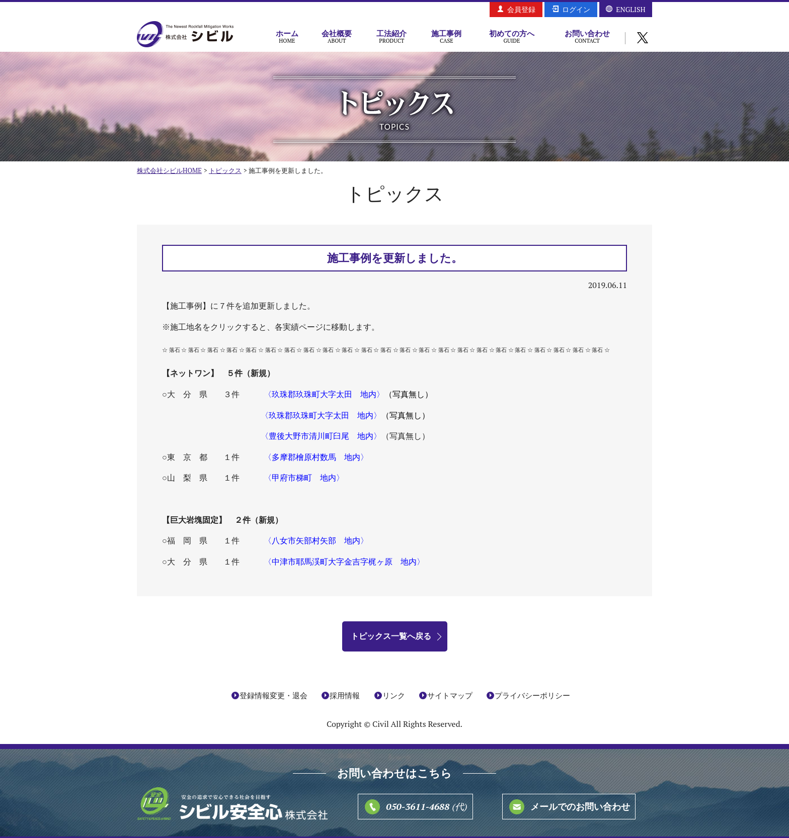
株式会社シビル (185, 35)
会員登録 (521, 9)
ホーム (287, 36)
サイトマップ (449, 695)
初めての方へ (511, 36)
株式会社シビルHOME (169, 170)
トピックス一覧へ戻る (391, 635)
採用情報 (345, 695)
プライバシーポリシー (532, 695)
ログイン (576, 9)
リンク (393, 695)
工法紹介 (391, 36)
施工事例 (446, 36)
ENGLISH (630, 9)
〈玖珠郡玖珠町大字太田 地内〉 (324, 394)
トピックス (225, 170)
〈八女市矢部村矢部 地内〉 (316, 540)
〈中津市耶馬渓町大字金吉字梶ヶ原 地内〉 (344, 561)
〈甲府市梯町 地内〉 (304, 477)
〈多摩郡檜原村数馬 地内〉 (316, 456)
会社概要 (336, 36)
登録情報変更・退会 (273, 695)
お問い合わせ (587, 36)
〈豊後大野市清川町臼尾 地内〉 (321, 435)
